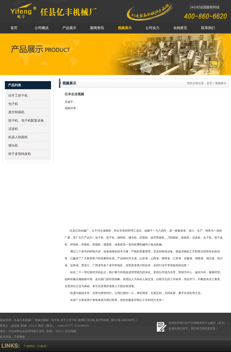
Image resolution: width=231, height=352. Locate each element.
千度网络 (19, 336)
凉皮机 (13, 129)
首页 (13, 28)
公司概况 (42, 28)
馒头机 (13, 145)
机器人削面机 (18, 137)
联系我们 (208, 28)
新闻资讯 (97, 28)
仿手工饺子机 (18, 95)
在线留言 (180, 28)
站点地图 (71, 331)
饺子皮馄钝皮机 (19, 154)
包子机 (13, 104)
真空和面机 (16, 112)
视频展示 (125, 28)
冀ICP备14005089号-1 (123, 320)
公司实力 (152, 28)
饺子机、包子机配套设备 (26, 120)
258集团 (41, 346)
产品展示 (69, 28)
